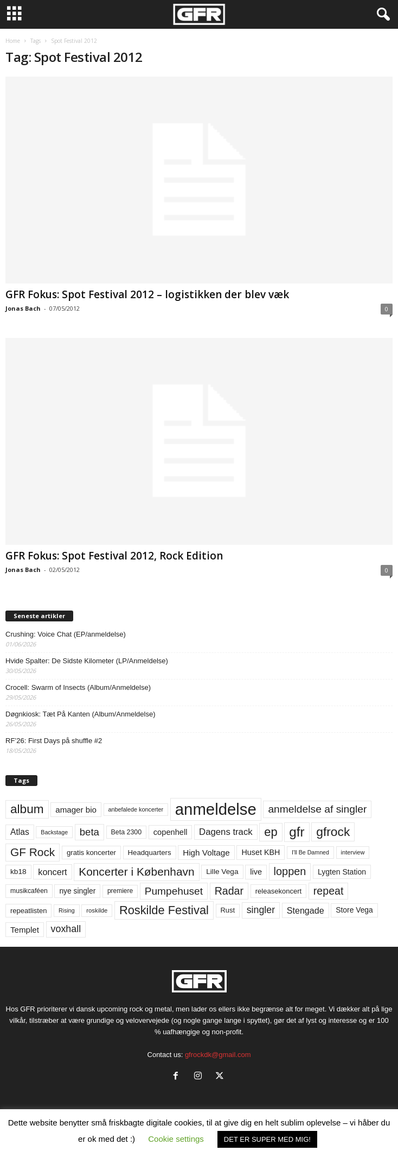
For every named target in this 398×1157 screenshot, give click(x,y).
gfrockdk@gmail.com (218, 1055)
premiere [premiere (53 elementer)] (120, 891)
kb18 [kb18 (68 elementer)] (18, 871)
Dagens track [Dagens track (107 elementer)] (226, 832)
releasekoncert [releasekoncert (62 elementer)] (278, 891)
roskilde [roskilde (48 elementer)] (96, 910)
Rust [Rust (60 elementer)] (228, 910)
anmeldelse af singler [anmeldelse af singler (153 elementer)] (317, 809)
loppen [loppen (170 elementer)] (290, 871)
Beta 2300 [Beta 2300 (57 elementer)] (126, 832)
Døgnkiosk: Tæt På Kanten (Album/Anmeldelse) (80, 714)
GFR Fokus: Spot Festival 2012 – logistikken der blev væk (147, 294)
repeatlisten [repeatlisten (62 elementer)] (28, 911)
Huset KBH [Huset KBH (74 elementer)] (260, 852)
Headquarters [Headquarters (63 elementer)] (149, 852)
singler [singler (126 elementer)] (261, 909)
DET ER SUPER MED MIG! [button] (267, 1139)
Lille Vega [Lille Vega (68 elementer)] (222, 871)
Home (12, 41)
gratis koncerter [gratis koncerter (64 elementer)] (91, 852)
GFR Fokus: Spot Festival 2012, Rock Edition (114, 556)
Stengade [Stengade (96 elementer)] (305, 910)
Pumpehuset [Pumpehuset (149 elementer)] (174, 891)
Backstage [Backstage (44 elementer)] (54, 832)
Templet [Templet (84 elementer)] (24, 929)
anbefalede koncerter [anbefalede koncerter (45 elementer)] (136, 809)
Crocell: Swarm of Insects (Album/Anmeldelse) (78, 687)
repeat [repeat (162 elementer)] (328, 891)
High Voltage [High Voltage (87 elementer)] (206, 852)
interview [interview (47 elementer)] (353, 852)
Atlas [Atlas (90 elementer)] (19, 832)
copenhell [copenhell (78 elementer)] (170, 832)
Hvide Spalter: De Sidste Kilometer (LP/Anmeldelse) (86, 661)
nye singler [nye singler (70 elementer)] (77, 890)
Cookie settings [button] (176, 1138)
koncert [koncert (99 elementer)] (52, 872)
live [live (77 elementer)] (256, 871)
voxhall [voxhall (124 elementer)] (66, 928)
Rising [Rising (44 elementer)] (67, 910)
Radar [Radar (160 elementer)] (229, 891)
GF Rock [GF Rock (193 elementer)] (32, 852)
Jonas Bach (23, 308)
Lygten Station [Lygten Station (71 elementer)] (342, 871)
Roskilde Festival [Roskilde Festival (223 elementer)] (164, 910)
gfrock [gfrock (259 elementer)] (333, 832)
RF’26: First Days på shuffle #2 (53, 741)
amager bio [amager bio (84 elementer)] (76, 809)
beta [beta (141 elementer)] (89, 832)
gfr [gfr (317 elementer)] (296, 832)
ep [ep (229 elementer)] (270, 832)
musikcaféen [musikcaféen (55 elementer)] (29, 891)
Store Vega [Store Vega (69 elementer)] (354, 910)
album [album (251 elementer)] (27, 809)
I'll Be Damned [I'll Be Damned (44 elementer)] (310, 852)
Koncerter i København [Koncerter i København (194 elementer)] (136, 871)
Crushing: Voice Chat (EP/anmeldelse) (65, 634)
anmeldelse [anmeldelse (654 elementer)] (215, 809)
